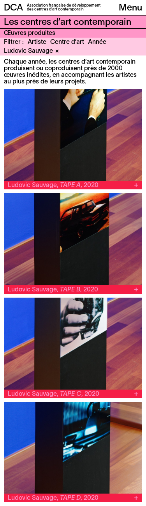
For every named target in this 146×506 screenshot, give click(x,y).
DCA (13, 8)
